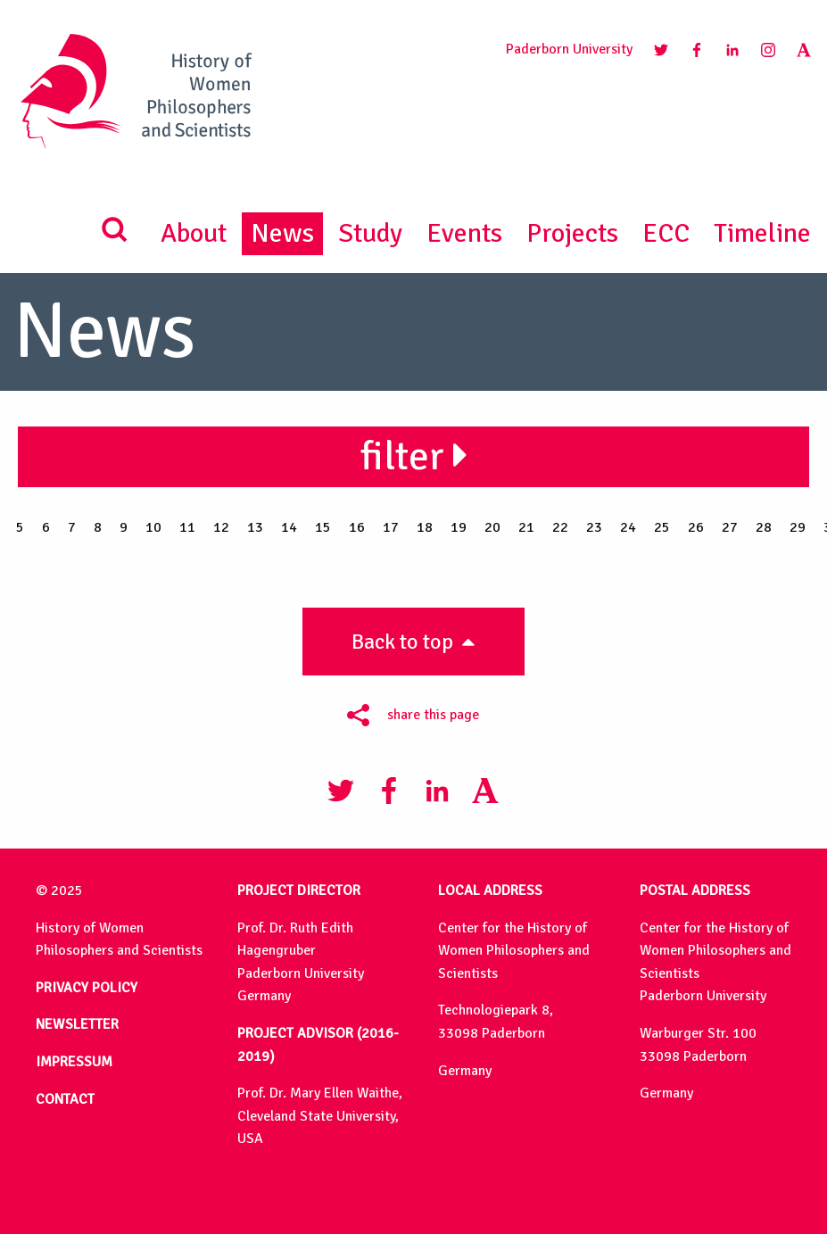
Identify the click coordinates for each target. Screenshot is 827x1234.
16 (357, 527)
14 (289, 527)
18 (425, 527)
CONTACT (65, 1099)
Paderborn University (569, 49)
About (194, 233)
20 (492, 527)
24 (628, 527)
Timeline (762, 233)
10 (153, 527)
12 (221, 527)
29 (798, 527)
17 (391, 527)
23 (594, 527)
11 (187, 527)
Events (464, 233)
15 (323, 527)
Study (370, 233)
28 (764, 527)
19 (459, 527)
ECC (666, 233)
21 (526, 527)
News (282, 233)
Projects (572, 233)
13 (255, 527)
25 (662, 527)
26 (696, 527)
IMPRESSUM (74, 1062)
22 (560, 527)
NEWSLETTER (77, 1024)
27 (730, 527)
